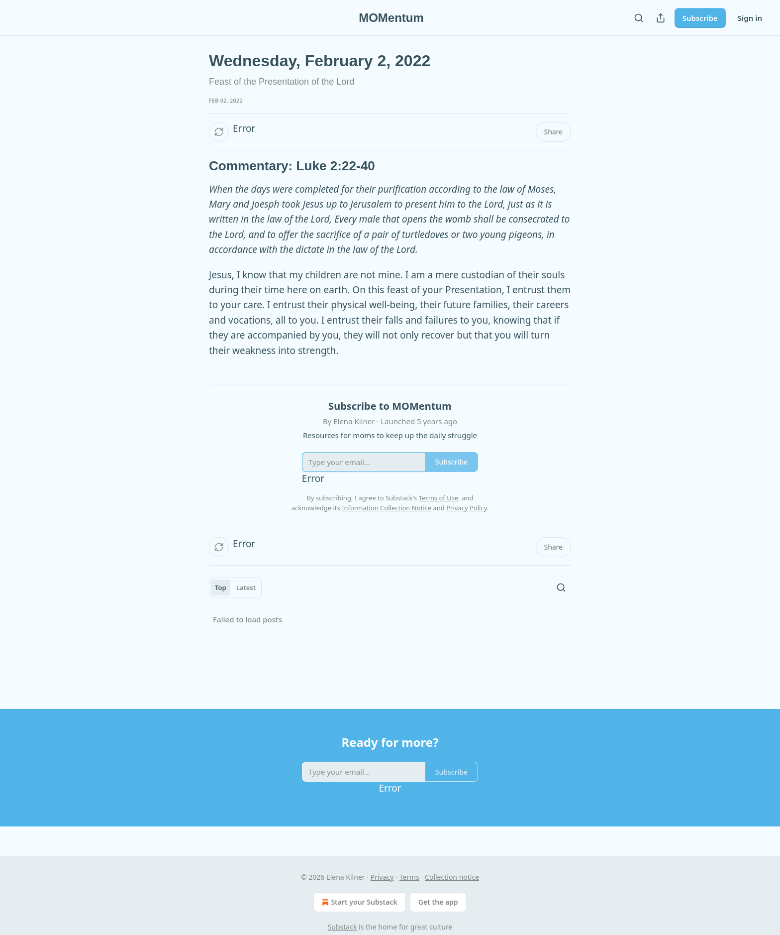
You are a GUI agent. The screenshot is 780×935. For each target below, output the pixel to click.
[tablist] (235, 587)
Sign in (750, 18)
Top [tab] (220, 587)
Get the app (438, 902)
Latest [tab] (246, 587)
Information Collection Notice (386, 507)
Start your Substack (358, 902)
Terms (409, 877)
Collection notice (452, 877)
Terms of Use (439, 497)
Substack (342, 927)
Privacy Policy (466, 507)
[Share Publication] (661, 18)
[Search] (639, 18)
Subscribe (700, 18)
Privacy (382, 877)
